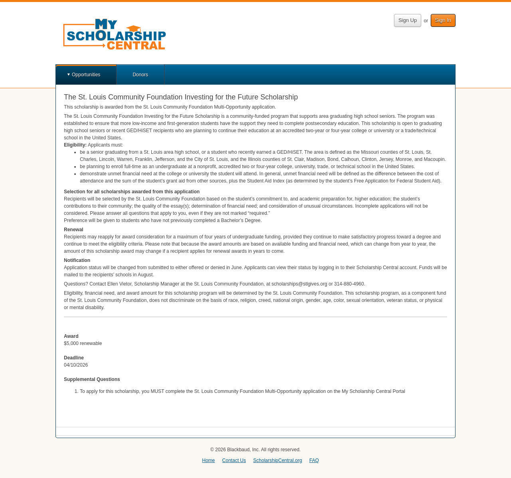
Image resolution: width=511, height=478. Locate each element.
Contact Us (234, 460)
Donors (140, 74)
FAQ (314, 460)
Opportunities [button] (86, 74)
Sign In (443, 20)
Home (208, 460)
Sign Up (407, 20)
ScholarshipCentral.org (277, 460)
